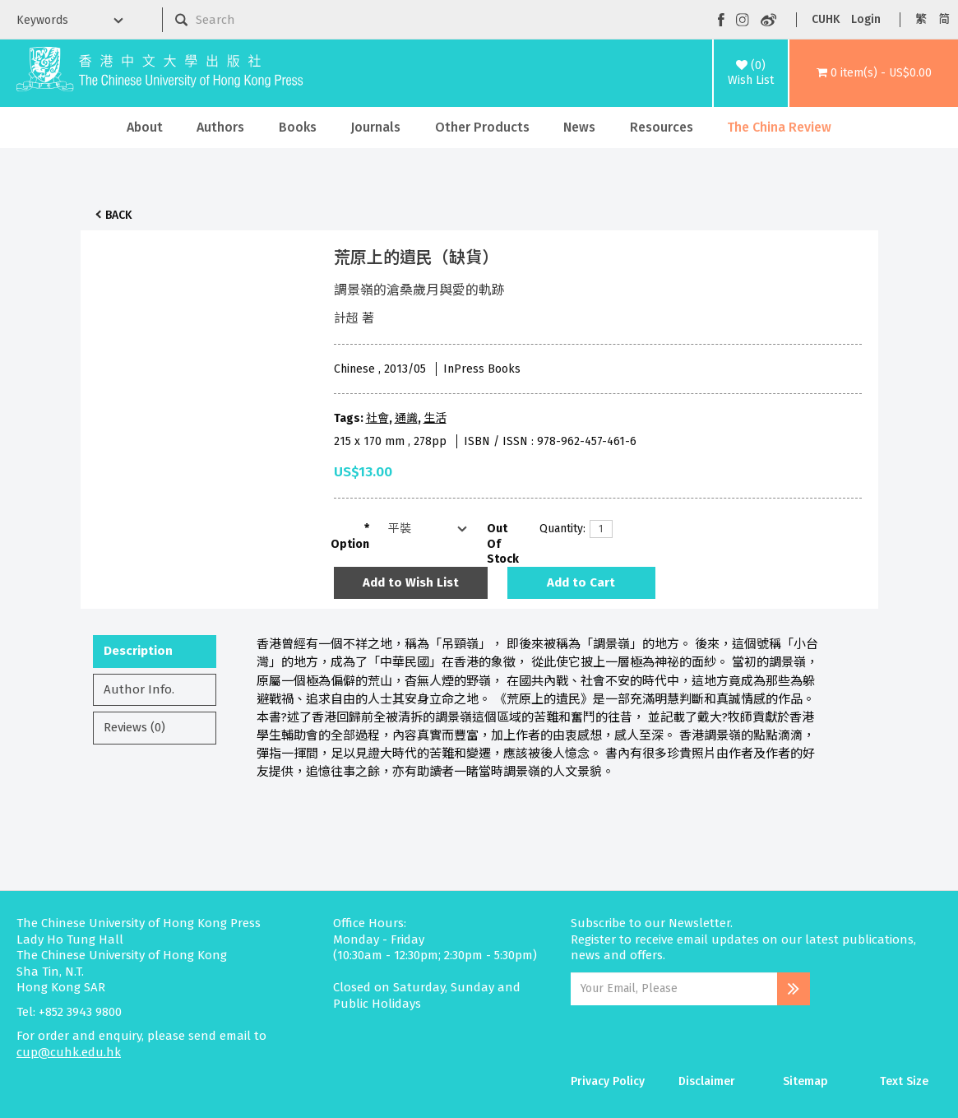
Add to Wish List (411, 582)
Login (866, 19)
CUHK (826, 19)
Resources (661, 127)
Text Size (904, 1081)
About (145, 127)
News (579, 127)
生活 (435, 418)
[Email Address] (674, 988)
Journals (375, 127)
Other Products (482, 127)
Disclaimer (706, 1081)
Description (138, 650)
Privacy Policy (608, 1081)
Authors (220, 127)
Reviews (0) (134, 727)
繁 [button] (921, 19)
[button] (873, 73)
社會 (377, 418)
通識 (406, 418)
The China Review (779, 127)
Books (298, 127)
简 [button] (944, 19)
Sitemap (805, 1081)
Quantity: (558, 529)
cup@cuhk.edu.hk (68, 1052)
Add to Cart (581, 582)
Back (118, 215)
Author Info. (139, 689)
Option (350, 544)
